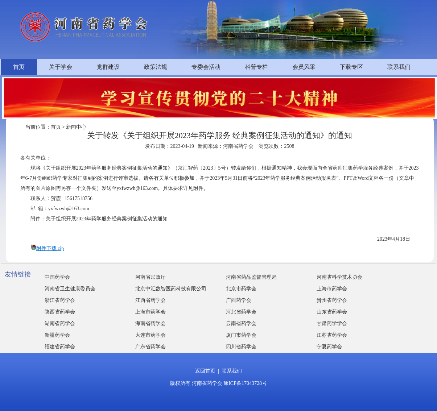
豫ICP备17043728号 (245, 383)
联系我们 (399, 67)
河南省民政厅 (150, 277)
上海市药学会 (332, 288)
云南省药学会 (241, 323)
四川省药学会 (241, 346)
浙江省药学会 (60, 300)
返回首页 (205, 371)
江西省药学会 (150, 300)
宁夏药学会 (329, 346)
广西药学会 (238, 300)
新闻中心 (76, 127)
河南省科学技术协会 (339, 277)
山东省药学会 (332, 312)
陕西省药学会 (60, 312)
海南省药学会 (150, 323)
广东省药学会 (150, 346)
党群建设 (108, 67)
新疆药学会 (57, 335)
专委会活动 (205, 67)
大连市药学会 (150, 335)
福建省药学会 (60, 346)
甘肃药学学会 (332, 323)
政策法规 (155, 67)
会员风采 (304, 67)
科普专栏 (256, 67)
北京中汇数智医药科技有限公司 (170, 288)
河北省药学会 (241, 312)
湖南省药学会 (60, 323)
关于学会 (60, 67)
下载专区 (351, 67)
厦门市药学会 (241, 335)
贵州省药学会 (332, 300)
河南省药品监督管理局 (251, 277)
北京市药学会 (241, 288)
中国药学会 (57, 277)
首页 (19, 67)
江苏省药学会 (332, 335)
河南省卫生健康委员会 (70, 288)
